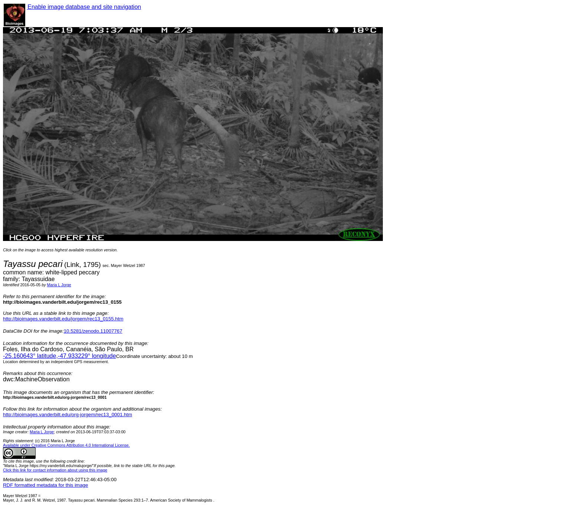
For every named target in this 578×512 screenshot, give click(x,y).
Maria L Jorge (59, 285)
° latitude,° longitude (59, 356)
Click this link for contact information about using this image (55, 470)
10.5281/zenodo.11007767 (93, 331)
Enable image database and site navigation (84, 7)
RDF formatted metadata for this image (45, 485)
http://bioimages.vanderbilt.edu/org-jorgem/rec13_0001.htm (67, 414)
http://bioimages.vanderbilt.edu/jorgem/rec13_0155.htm (63, 319)
